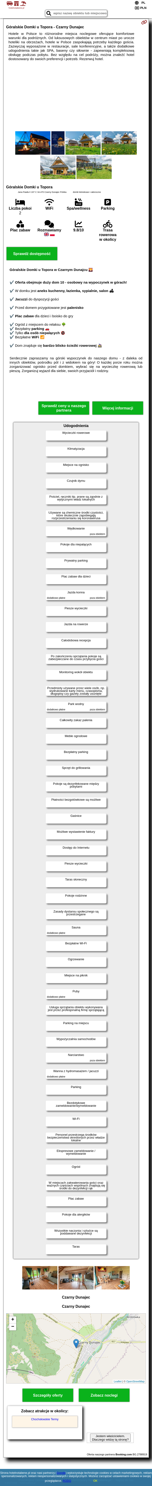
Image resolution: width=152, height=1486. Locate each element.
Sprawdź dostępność (32, 254)
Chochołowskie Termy (45, 1419)
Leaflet (118, 1381)
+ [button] (12, 1319)
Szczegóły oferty (48, 1395)
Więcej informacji (117, 408)
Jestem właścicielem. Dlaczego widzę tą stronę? (110, 1437)
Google (61, 1473)
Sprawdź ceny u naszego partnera (64, 408)
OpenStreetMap (135, 1381)
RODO (67, 1480)
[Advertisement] (76, 96)
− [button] (12, 1326)
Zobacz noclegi (104, 1395)
